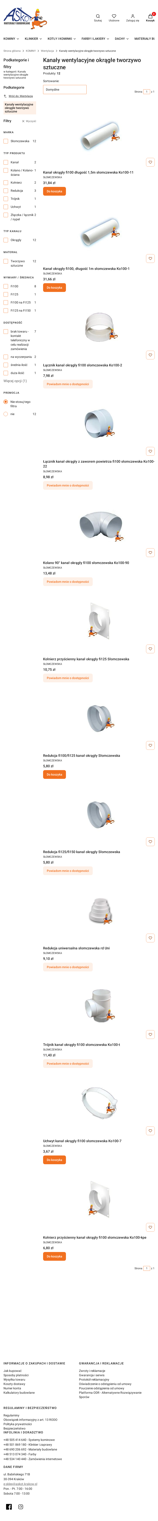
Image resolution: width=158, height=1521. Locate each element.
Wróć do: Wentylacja (18, 96)
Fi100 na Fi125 (21, 302)
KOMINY (31, 50)
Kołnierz (16, 182)
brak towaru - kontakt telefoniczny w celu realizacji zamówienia (20, 340)
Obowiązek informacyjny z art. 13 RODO (30, 1419)
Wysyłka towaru (14, 1379)
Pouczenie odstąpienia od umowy (101, 1388)
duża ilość (17, 373)
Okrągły (16, 240)
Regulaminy (11, 1415)
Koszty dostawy (14, 1384)
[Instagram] (21, 1507)
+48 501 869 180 (14, 1444)
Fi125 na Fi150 (21, 310)
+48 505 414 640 (14, 1440)
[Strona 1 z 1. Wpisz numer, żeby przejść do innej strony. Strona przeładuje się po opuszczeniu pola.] (146, 91)
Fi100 (14, 286)
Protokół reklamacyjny (94, 1379)
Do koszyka (54, 191)
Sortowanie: (51, 81)
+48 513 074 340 (14, 1454)
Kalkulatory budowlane (19, 1392)
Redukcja (17, 190)
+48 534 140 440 (14, 1459)
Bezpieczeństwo (14, 1428)
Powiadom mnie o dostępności (68, 384)
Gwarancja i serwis (91, 1375)
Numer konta (12, 1388)
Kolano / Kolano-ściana (22, 172)
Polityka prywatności (17, 1424)
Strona (138, 91)
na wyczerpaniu (21, 357)
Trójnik (15, 198)
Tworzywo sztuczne (18, 263)
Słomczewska (20, 141)
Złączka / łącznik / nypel (22, 217)
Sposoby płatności (16, 1375)
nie (12, 414)
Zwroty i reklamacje (92, 1371)
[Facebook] (9, 1507)
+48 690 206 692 (14, 1449)
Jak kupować (12, 1371)
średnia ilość (19, 365)
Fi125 (14, 294)
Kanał (15, 162)
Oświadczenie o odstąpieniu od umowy (105, 1384)
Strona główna (12, 50)
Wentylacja (47, 50)
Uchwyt (16, 207)
